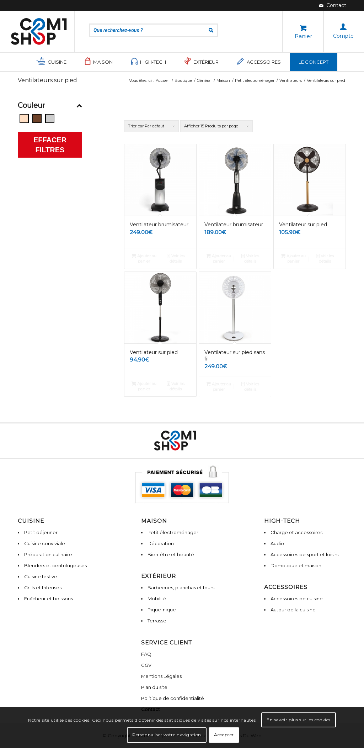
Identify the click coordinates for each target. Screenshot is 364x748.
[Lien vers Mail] (332, 5)
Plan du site (154, 687)
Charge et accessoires (296, 532)
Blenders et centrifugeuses (55, 565)
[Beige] (24, 118)
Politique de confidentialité (172, 698)
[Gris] (49, 118)
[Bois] (37, 118)
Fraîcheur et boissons (48, 598)
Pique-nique (162, 609)
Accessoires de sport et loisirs (304, 554)
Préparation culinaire (48, 554)
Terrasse (157, 620)
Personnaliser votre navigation (166, 734)
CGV (146, 665)
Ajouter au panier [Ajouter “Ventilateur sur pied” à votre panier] (293, 258)
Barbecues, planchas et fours (181, 587)
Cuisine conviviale (44, 543)
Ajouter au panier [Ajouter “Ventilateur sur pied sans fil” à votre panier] (218, 386)
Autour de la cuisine (293, 609)
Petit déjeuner (41, 532)
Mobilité (157, 598)
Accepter (224, 734)
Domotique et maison (296, 565)
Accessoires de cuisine (297, 598)
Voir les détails (175, 258)
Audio (277, 543)
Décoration (161, 543)
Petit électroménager (173, 532)
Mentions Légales (161, 676)
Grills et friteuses (42, 587)
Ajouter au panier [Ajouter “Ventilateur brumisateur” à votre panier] (144, 258)
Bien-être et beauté (171, 554)
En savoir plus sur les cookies (299, 719)
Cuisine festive (40, 576)
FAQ (146, 654)
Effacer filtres (49, 145)
